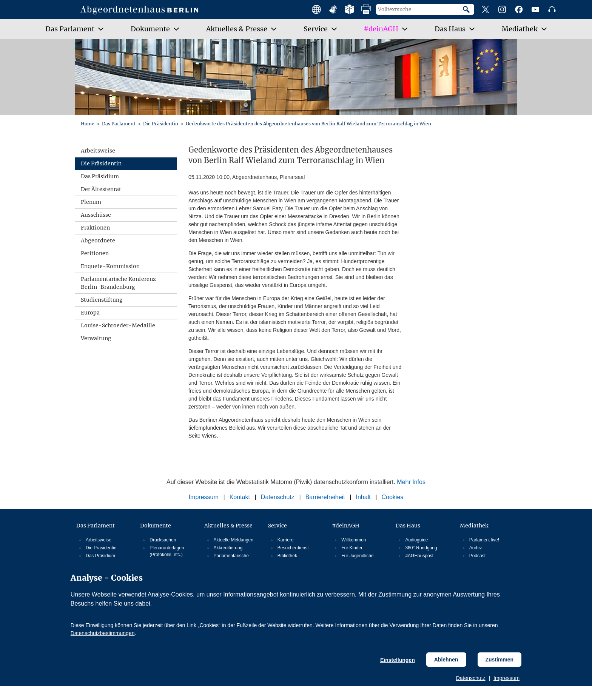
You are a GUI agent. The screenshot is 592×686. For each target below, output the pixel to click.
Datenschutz (471, 678)
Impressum (506, 678)
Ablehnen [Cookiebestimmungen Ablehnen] (446, 660)
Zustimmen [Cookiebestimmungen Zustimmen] (500, 660)
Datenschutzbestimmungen (103, 633)
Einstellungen (397, 660)
